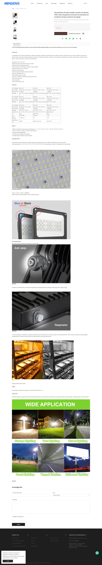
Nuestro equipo (34, 546)
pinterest (77, 39)
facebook (63, 39)
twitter (70, 39)
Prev (15, 10)
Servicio (32, 543)
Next (15, 41)
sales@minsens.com (82, 538)
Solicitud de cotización (61, 33)
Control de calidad (54, 540)
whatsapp (73, 39)
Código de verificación (18, 516)
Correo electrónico (17, 492)
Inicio (13, 8)
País (53, 492)
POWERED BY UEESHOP (45, 562)
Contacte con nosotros (74, 33)
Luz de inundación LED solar (18, 540)
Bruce (97, 553)
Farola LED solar (15, 538)
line (66, 39)
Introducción (33, 538)
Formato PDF (83, 33)
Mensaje (14, 499)
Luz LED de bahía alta (16, 543)
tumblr (80, 39)
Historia (32, 540)
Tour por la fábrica (54, 538)
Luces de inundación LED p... (20, 8)
